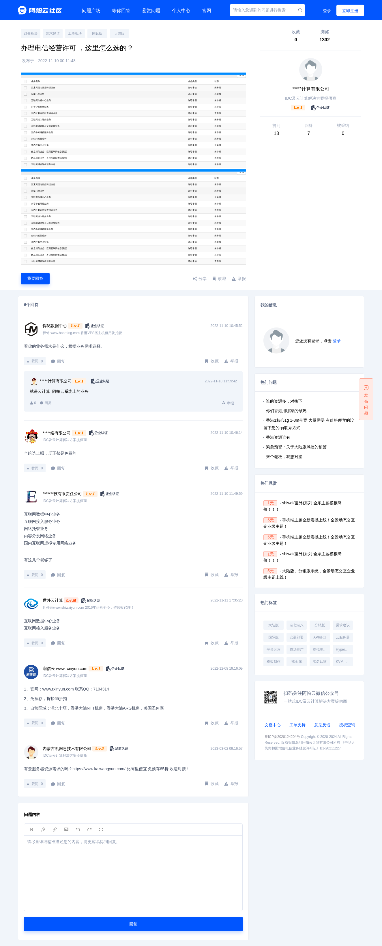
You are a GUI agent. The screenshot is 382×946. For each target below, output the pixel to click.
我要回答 (35, 278)
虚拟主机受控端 (321, 649)
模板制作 (273, 662)
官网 (206, 10)
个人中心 (181, 10)
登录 (327, 10)
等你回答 (121, 10)
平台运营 (273, 649)
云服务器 (343, 637)
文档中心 (273, 725)
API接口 (319, 637)
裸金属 (296, 662)
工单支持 (297, 725)
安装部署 (297, 637)
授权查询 (347, 725)
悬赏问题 (151, 10)
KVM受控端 (344, 662)
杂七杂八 (297, 625)
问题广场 (91, 10)
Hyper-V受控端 (344, 649)
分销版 (319, 625)
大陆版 (119, 34)
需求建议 (53, 34)
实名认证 (320, 662)
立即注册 (350, 10)
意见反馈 (322, 725)
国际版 (97, 34)
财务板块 (31, 34)
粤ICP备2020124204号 (282, 737)
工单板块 (75, 34)
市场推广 (297, 649)
